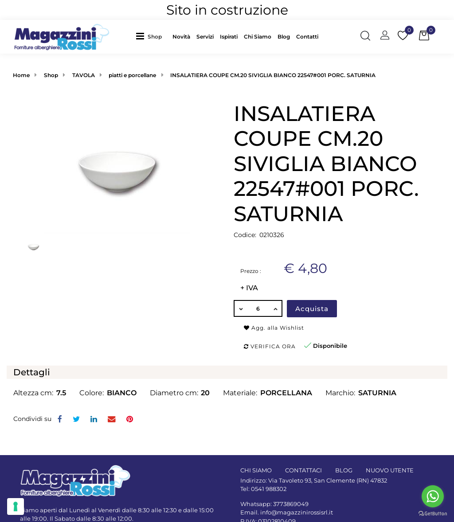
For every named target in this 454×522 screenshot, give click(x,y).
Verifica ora (270, 346)
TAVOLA (83, 75)
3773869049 (291, 503)
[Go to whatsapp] (433, 496)
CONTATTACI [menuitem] (303, 470)
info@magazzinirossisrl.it (296, 512)
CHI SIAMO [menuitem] (256, 470)
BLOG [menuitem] (343, 470)
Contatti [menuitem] (307, 36)
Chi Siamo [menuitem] (257, 36)
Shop (155, 36)
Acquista (312, 308)
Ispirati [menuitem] (229, 36)
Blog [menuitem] (284, 36)
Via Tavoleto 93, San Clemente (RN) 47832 (327, 480)
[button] (117, 167)
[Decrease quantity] (240, 308)
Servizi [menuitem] (205, 36)
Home (21, 75)
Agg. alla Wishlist (274, 327)
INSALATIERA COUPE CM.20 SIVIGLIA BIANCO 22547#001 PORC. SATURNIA (273, 75)
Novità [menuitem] (181, 36)
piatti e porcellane (132, 75)
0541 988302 (268, 488)
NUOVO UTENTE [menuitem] (390, 470)
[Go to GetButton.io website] (433, 513)
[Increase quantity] (275, 308)
